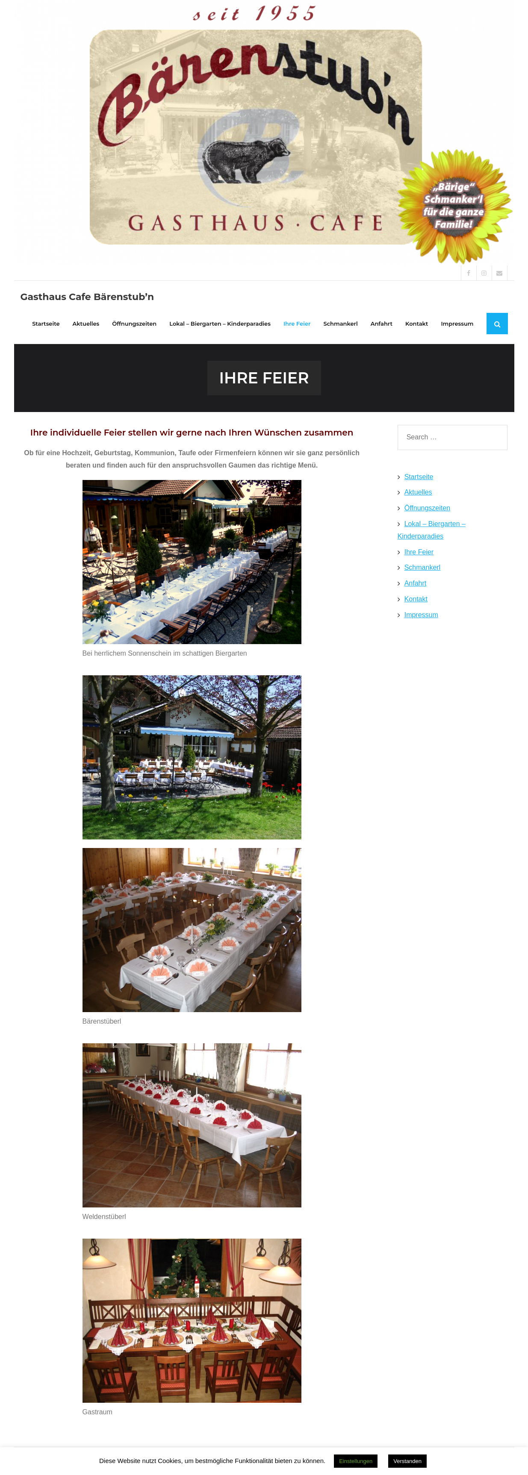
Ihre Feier (419, 552)
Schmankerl (422, 567)
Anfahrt (415, 583)
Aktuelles (418, 492)
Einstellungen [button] (355, 1461)
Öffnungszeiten (427, 508)
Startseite (419, 476)
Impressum (421, 614)
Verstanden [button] (407, 1461)
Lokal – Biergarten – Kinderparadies (432, 530)
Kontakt (416, 599)
